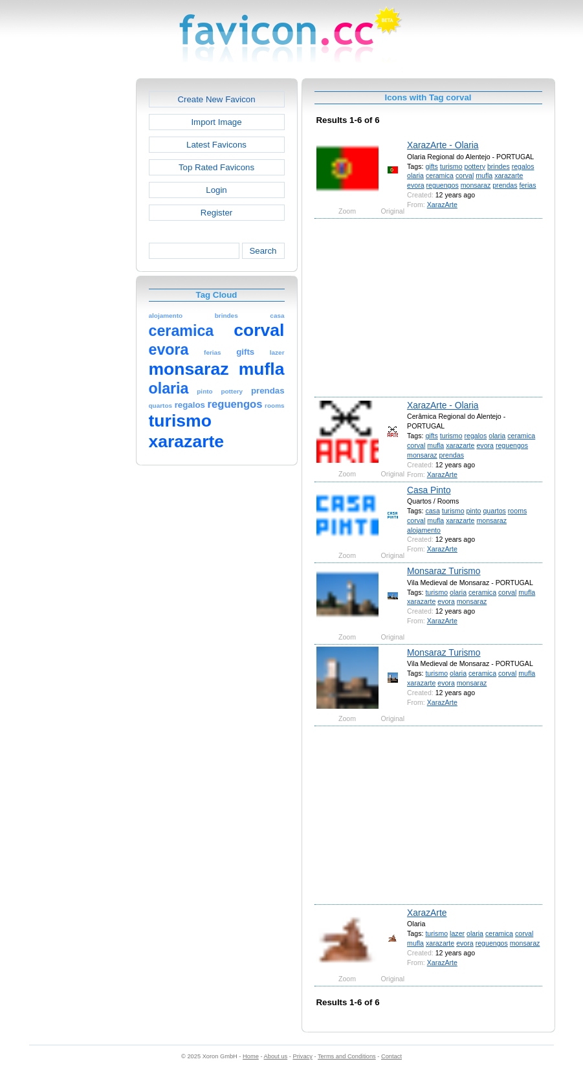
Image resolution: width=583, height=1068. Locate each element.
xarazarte (508, 175)
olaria (415, 175)
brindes (498, 166)
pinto (473, 511)
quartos (494, 511)
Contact (391, 1056)
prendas (504, 185)
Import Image (216, 122)
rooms (517, 511)
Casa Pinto (429, 490)
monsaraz (476, 185)
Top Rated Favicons (216, 167)
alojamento (424, 530)
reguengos (442, 185)
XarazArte (442, 204)
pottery (475, 166)
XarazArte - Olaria (442, 145)
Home (251, 1056)
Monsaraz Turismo (443, 571)
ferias (528, 185)
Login (216, 190)
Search (262, 251)
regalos (523, 166)
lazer (457, 933)
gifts (431, 166)
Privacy (302, 1056)
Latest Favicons (216, 145)
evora (415, 185)
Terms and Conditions (347, 1056)
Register (216, 212)
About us (276, 1056)
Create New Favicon (216, 99)
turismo (451, 166)
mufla (484, 175)
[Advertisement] (80, 272)
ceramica (440, 175)
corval (465, 175)
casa (432, 511)
